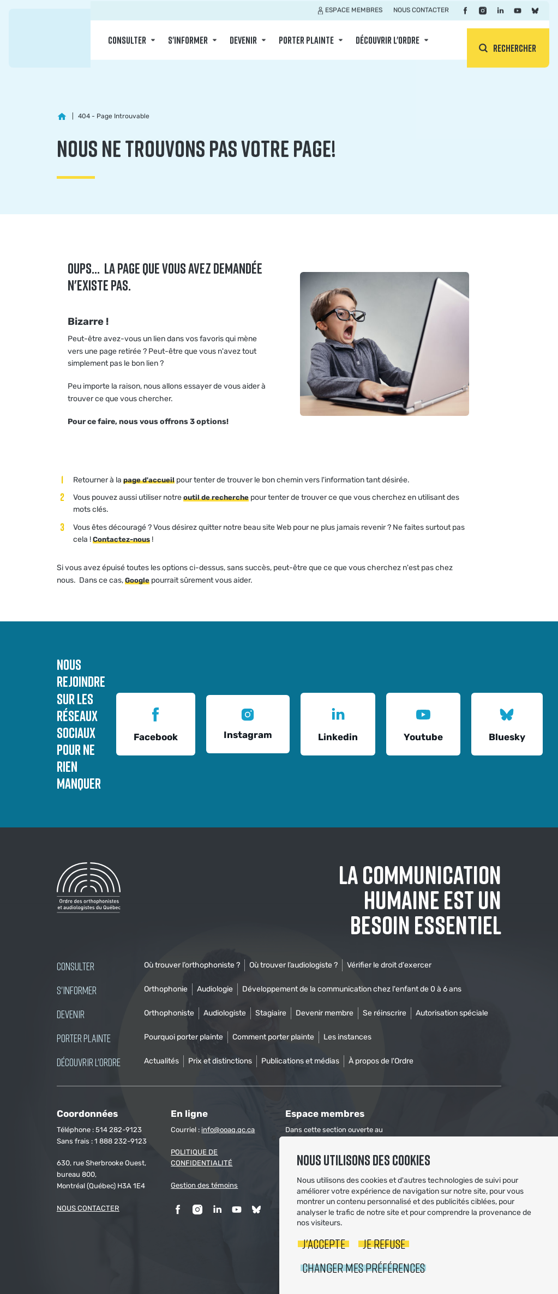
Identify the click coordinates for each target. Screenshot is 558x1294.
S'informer (188, 48)
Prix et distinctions (220, 1061)
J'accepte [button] (323, 1243)
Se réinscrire (384, 1013)
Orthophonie (166, 989)
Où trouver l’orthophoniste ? (192, 965)
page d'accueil (149, 480)
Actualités (161, 1061)
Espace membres (353, 18)
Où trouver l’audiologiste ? (293, 965)
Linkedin (338, 723)
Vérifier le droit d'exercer (389, 965)
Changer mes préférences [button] (363, 1267)
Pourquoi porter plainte (183, 1037)
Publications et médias (300, 1061)
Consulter (127, 48)
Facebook (156, 723)
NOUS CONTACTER (88, 1208)
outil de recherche (216, 497)
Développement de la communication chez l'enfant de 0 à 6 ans (351, 989)
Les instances (347, 1037)
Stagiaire (270, 1013)
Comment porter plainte (273, 1037)
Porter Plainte (306, 48)
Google (137, 580)
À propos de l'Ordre (381, 1061)
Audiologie (215, 989)
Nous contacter (421, 18)
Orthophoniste (169, 1013)
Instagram (248, 723)
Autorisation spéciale (452, 1013)
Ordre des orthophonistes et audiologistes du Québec (50, 38)
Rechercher (514, 48)
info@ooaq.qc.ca (228, 1130)
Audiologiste (224, 1013)
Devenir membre (324, 1013)
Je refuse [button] (384, 1243)
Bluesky (507, 723)
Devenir (243, 48)
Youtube (423, 723)
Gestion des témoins (204, 1185)
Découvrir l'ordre (387, 48)
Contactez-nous (121, 539)
